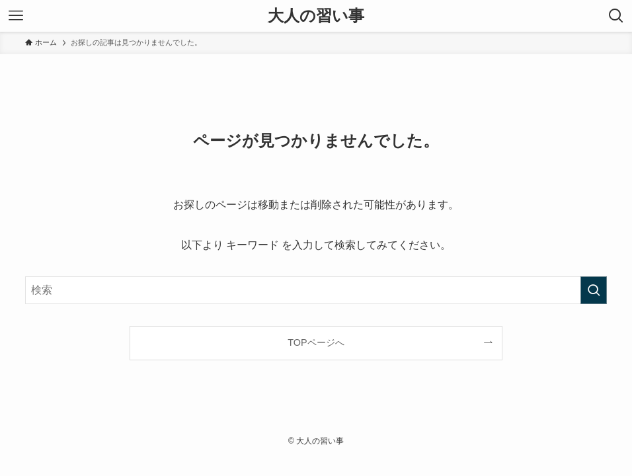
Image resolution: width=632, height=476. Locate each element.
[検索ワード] (316, 290)
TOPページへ (316, 342)
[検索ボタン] (616, 16)
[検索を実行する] (593, 290)
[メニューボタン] (16, 16)
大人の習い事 (316, 16)
